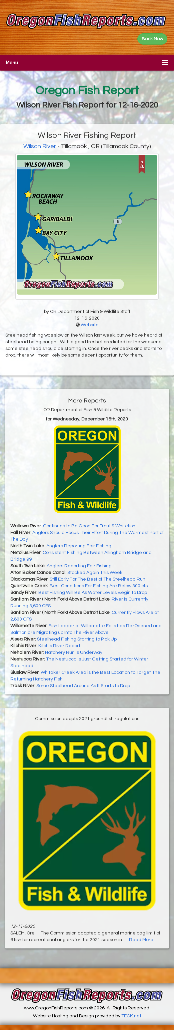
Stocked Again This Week (94, 572)
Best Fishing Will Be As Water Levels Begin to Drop (92, 592)
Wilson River (39, 146)
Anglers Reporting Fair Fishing (78, 546)
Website (90, 325)
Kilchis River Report (59, 646)
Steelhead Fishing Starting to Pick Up (77, 639)
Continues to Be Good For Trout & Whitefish (89, 526)
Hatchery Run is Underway (73, 652)
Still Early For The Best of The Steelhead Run (97, 579)
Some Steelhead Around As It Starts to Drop (83, 685)
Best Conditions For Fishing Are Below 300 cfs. (99, 586)
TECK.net (131, 1016)
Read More (141, 939)
